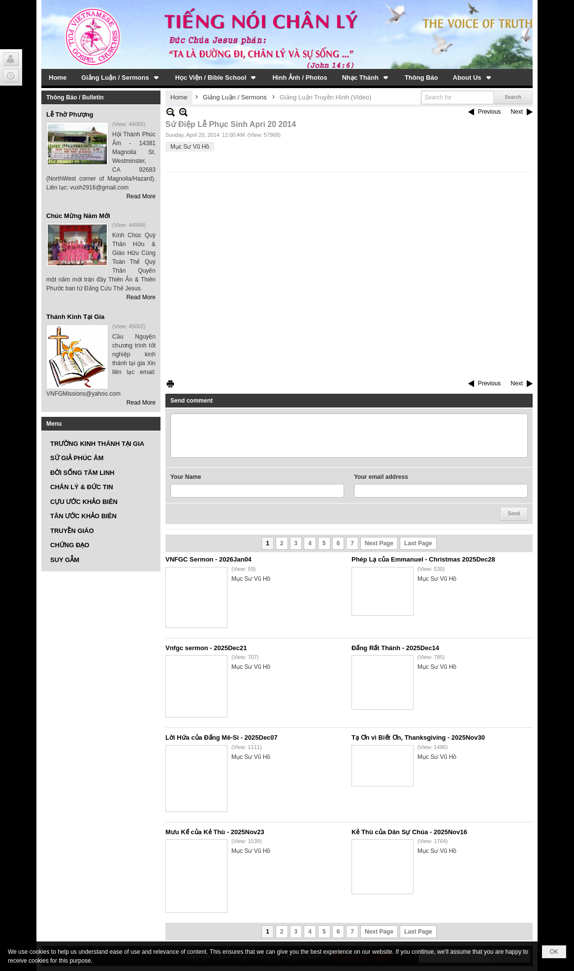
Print (170, 383)
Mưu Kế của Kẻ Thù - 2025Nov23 (214, 832)
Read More (141, 196)
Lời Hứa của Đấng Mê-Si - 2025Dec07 (221, 737)
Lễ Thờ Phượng (70, 114)
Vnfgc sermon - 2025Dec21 (206, 648)
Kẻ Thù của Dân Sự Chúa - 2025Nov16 (409, 832)
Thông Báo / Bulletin (75, 97)
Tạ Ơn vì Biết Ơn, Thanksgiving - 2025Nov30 (418, 737)
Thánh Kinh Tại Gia (75, 316)
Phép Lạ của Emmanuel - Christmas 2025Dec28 (423, 559)
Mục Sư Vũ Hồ (189, 146)
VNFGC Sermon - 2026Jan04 (208, 559)
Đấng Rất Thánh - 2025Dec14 (395, 648)
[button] (121, 77)
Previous (489, 111)
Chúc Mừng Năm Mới (78, 215)
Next (516, 111)
